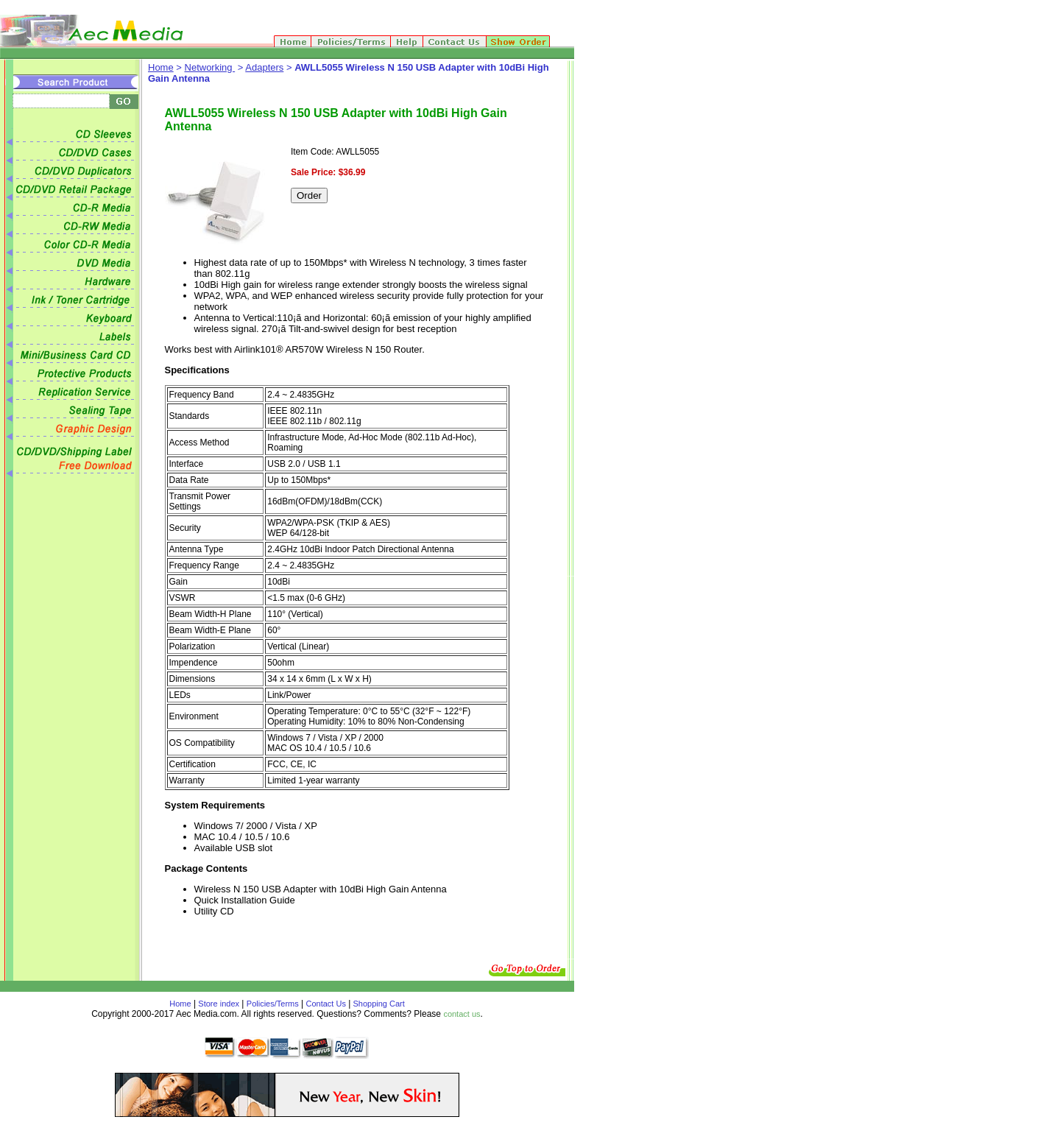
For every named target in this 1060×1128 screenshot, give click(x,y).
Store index (218, 1003)
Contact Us (326, 1003)
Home (161, 67)
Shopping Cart (377, 1003)
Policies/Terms (273, 1003)
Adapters (264, 67)
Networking (210, 67)
